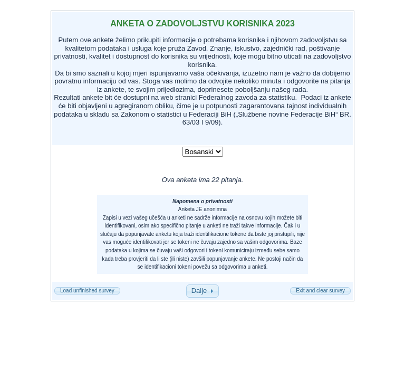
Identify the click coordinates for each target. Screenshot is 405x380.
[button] (87, 290)
